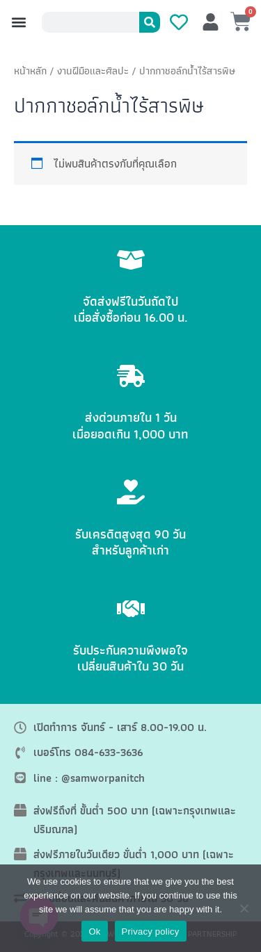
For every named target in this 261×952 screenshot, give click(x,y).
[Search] (149, 22)
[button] (18, 22)
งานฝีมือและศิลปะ (93, 71)
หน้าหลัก (30, 71)
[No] (244, 908)
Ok (94, 931)
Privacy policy (151, 931)
